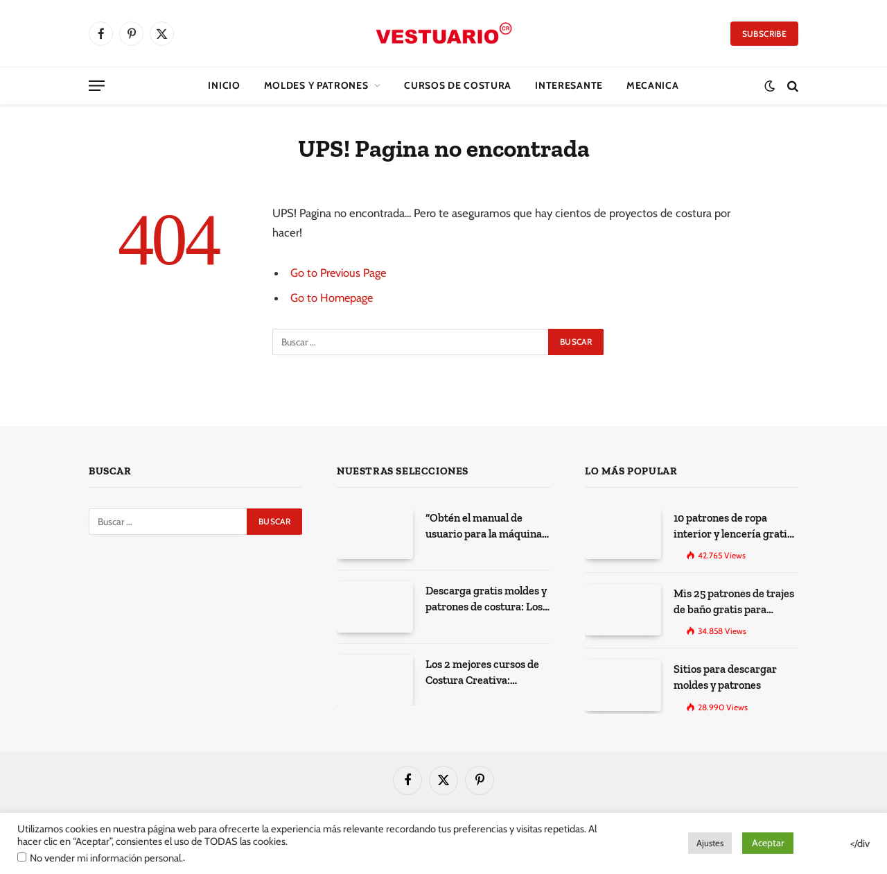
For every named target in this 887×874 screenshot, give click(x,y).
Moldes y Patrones (316, 85)
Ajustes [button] (709, 842)
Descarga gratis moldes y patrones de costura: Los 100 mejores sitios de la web (487, 597)
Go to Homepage (332, 298)
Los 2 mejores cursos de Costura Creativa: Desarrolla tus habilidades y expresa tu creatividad (484, 671)
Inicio (224, 85)
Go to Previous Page (339, 273)
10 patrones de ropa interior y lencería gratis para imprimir (729, 525)
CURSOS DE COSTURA (457, 85)
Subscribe (764, 33)
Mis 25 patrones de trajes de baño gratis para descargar (730, 598)
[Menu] (97, 85)
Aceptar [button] (768, 843)
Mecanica (652, 85)
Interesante (569, 85)
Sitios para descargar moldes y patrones (721, 671)
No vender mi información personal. (106, 858)
